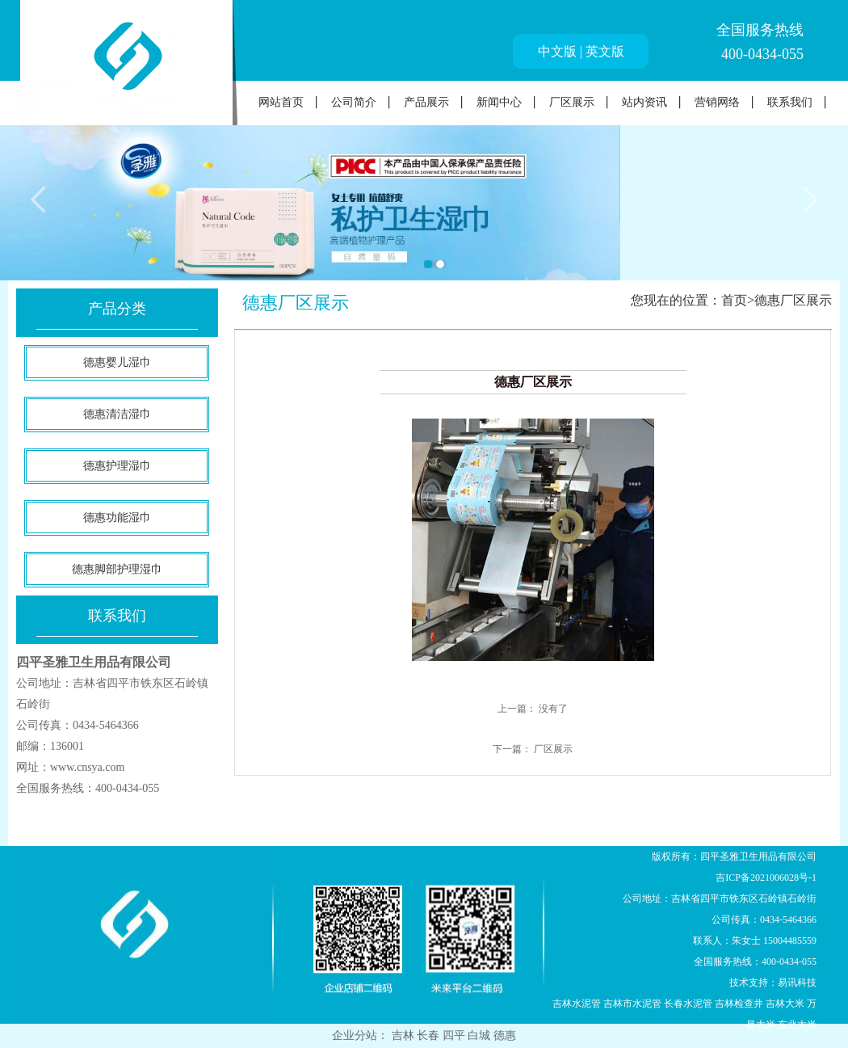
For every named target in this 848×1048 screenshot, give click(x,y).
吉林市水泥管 (632, 1003)
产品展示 (426, 102)
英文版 (605, 51)
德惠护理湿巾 (117, 466)
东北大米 (797, 1024)
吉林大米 (785, 1003)
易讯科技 (797, 982)
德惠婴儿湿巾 (117, 362)
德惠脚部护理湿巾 (117, 569)
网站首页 (281, 102)
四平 (455, 1035)
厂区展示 (571, 102)
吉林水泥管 (576, 1003)
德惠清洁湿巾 (117, 414)
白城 (480, 1035)
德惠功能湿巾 (117, 517)
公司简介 (353, 102)
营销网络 (717, 102)
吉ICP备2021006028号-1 (766, 877)
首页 (734, 300)
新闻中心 (499, 102)
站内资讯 (644, 102)
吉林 (405, 1035)
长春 (430, 1035)
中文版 (557, 51)
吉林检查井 (739, 1003)
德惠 (504, 1035)
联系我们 (789, 102)
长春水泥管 (688, 1003)
